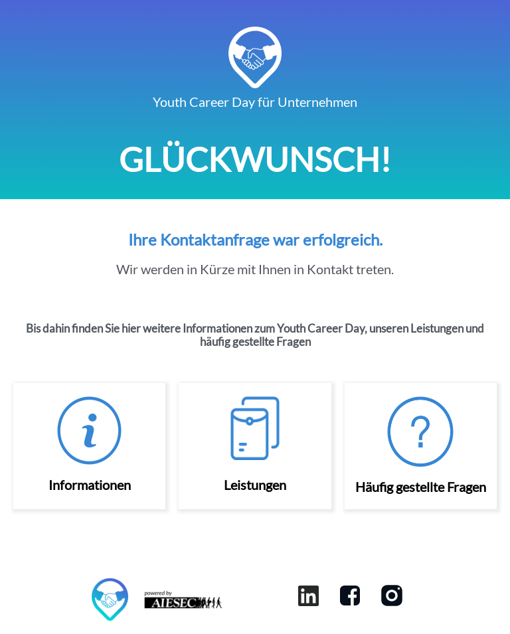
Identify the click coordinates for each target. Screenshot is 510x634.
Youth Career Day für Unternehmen (255, 101)
